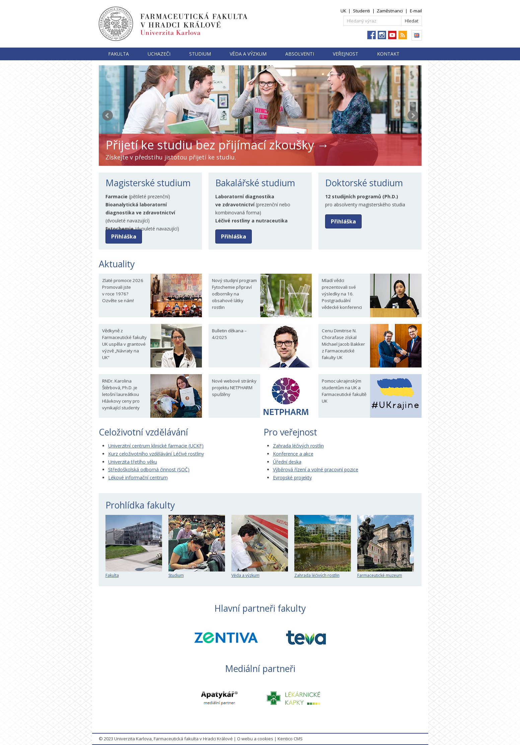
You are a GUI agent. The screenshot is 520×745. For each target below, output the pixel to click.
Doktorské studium (364, 183)
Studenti (361, 11)
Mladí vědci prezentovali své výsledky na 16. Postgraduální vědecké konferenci (342, 293)
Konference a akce (293, 454)
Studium (200, 54)
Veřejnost (345, 54)
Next (412, 115)
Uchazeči (159, 54)
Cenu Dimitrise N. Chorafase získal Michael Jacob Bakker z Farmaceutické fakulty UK (343, 344)
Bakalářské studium (255, 183)
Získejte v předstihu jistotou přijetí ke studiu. (170, 157)
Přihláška (123, 236)
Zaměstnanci (390, 11)
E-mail (416, 11)
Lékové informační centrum (138, 477)
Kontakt (388, 54)
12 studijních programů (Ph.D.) (361, 196)
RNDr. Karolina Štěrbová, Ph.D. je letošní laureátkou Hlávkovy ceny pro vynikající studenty (121, 394)
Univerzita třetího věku (132, 462)
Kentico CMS (290, 739)
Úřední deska (287, 462)
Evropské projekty (292, 477)
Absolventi (299, 54)
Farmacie (116, 196)
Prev (107, 115)
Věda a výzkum (248, 54)
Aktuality (117, 264)
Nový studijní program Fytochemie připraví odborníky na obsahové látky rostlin (234, 293)
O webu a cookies (255, 739)
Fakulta (118, 54)
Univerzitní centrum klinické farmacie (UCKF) (156, 446)
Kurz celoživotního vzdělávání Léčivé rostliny (156, 454)
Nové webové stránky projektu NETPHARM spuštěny (234, 387)
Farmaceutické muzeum (385, 572)
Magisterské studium (148, 183)
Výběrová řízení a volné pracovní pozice (315, 469)
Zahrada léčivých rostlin (298, 446)
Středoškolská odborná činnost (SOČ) (149, 469)
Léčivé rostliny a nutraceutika (251, 220)
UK (343, 11)
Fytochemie (119, 228)
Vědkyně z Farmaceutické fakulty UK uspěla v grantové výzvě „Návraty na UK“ (124, 344)
